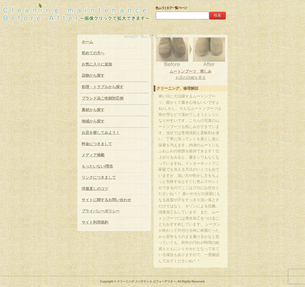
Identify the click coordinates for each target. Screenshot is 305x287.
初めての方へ (93, 53)
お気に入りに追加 (97, 64)
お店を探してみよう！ (101, 133)
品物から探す (93, 75)
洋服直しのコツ (95, 189)
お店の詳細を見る (190, 78)
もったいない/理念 (97, 166)
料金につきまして (97, 144)
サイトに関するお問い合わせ (106, 200)
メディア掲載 (93, 155)
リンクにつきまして (99, 177)
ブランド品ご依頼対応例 (102, 98)
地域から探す (93, 121)
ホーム (87, 42)
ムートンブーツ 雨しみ (191, 71)
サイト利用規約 (95, 222)
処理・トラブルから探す (102, 87)
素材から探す (93, 110)
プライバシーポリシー (101, 211)
